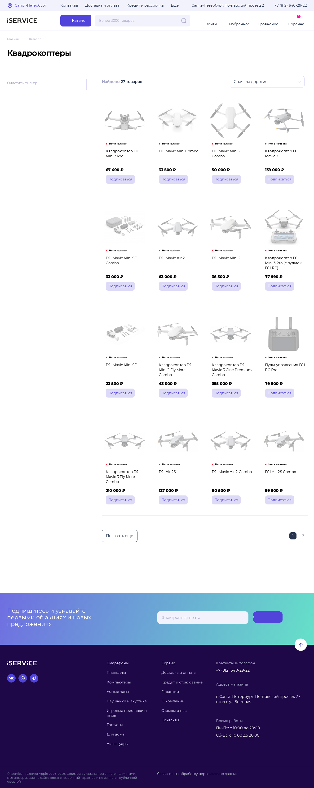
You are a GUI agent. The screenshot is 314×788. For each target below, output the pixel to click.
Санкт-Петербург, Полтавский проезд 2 (227, 5)
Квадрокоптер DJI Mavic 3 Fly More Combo (126, 490)
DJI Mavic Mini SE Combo (120, 269)
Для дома (115, 734)
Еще (175, 5)
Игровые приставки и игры (127, 713)
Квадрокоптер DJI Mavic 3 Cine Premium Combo (231, 382)
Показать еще (119, 552)
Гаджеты (115, 724)
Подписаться (264, 617)
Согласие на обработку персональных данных (194, 773)
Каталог (38, 39)
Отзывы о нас (173, 710)
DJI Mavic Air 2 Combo (231, 488)
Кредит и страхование (182, 682)
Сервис (168, 663)
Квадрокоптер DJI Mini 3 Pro (126, 158)
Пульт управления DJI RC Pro (284, 380)
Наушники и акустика (127, 701)
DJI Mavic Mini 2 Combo (232, 155)
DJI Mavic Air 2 (171, 266)
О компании (172, 701)
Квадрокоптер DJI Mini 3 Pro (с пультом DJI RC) (285, 269)
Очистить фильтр (22, 83)
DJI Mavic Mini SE (120, 377)
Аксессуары (117, 743)
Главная (14, 39)
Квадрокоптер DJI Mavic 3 (281, 158)
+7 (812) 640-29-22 (290, 5)
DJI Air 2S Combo (279, 488)
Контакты (69, 5)
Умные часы (118, 691)
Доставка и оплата (102, 5)
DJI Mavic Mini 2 (225, 266)
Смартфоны (118, 663)
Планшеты (116, 672)
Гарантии (170, 691)
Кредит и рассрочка (145, 5)
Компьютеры (119, 682)
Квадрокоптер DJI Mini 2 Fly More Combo (179, 380)
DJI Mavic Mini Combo (177, 155)
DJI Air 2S (166, 488)
